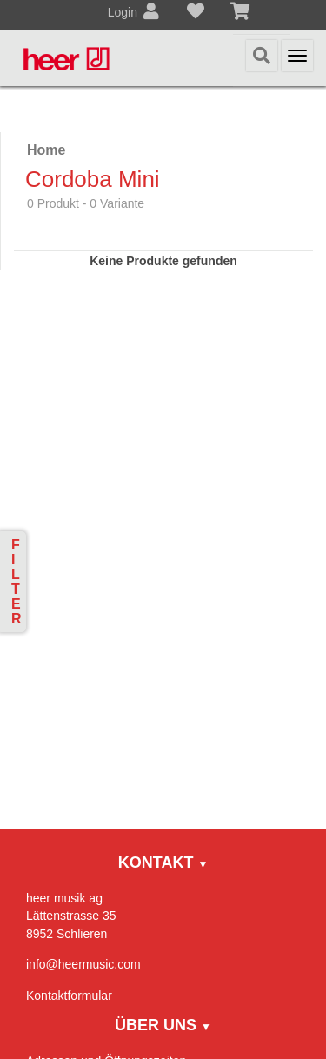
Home (46, 150)
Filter (16, 581)
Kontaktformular (69, 995)
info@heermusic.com (83, 964)
